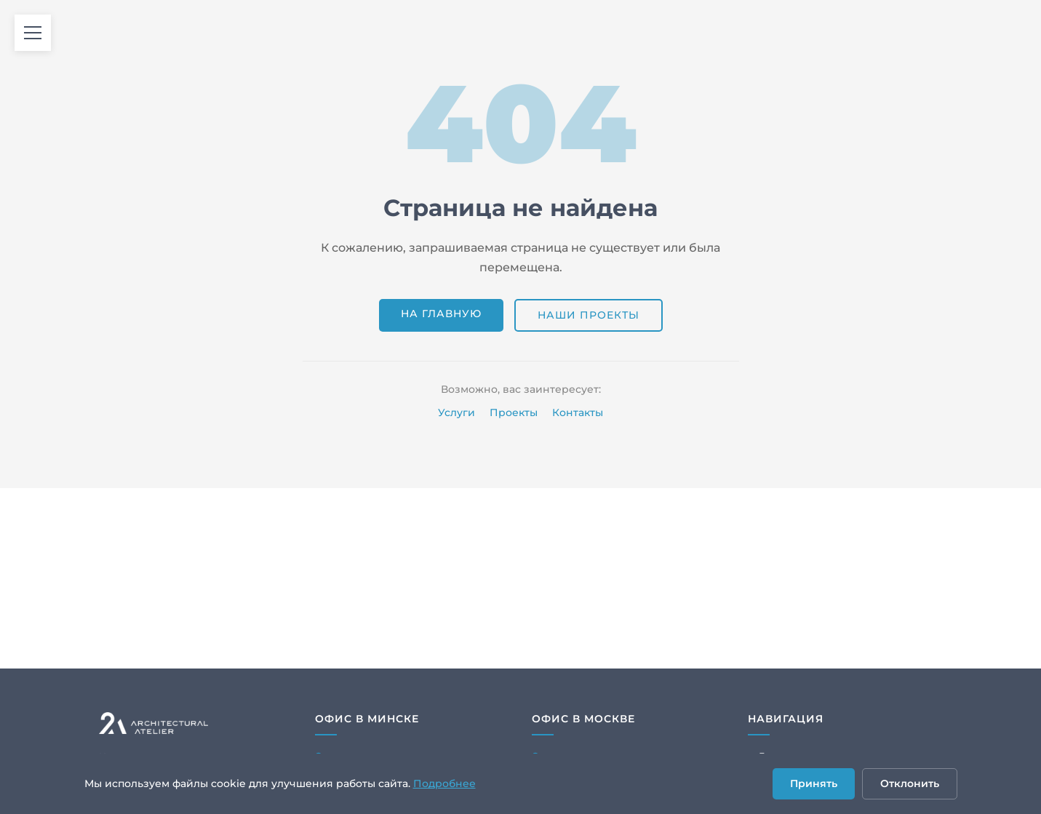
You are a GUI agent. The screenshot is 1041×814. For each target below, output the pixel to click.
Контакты (577, 412)
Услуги (456, 412)
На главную (441, 313)
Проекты (514, 412)
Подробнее (444, 783)
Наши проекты (588, 315)
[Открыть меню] (33, 33)
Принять (813, 783)
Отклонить (909, 783)
